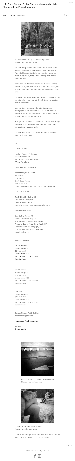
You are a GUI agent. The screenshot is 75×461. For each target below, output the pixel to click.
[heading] (37, 7)
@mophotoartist (20, 329)
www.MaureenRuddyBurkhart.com (27, 321)
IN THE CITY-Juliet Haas (9, 15)
